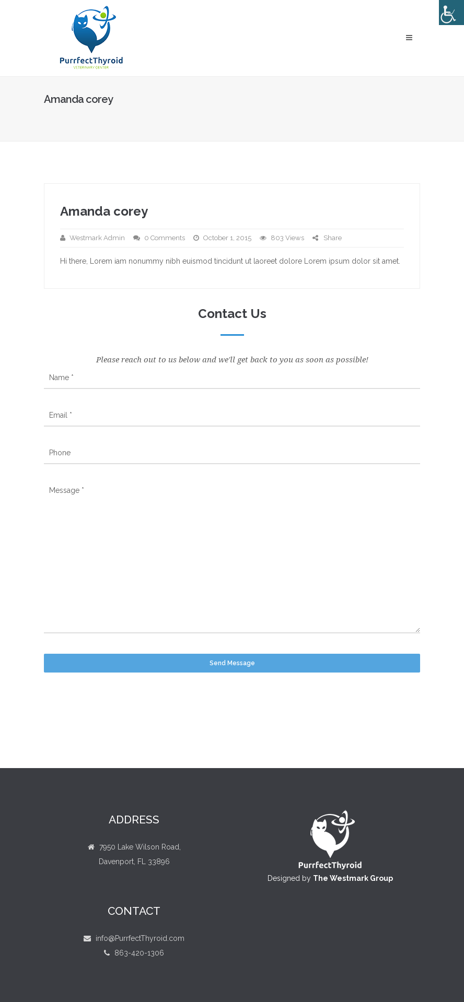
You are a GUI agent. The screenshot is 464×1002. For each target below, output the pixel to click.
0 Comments (164, 238)
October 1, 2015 (227, 238)
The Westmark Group (353, 878)
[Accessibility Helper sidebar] (451, 12)
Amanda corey (104, 211)
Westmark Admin (97, 238)
